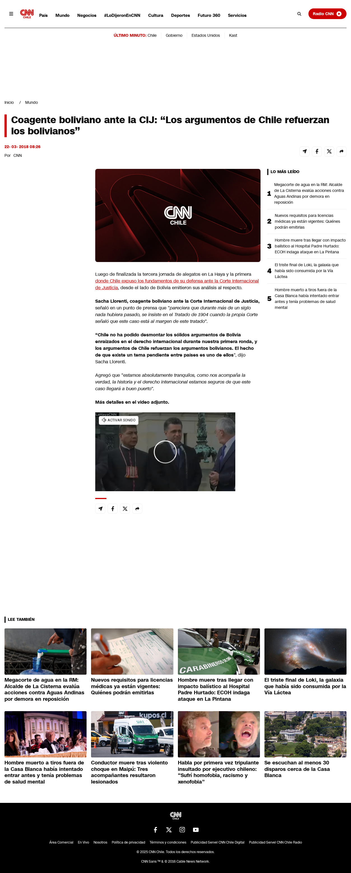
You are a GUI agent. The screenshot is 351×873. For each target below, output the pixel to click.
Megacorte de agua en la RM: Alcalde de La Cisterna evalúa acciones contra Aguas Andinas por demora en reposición (309, 193)
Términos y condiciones (168, 842)
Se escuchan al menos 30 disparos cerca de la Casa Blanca (297, 769)
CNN (17, 155)
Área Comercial (61, 842)
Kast (233, 35)
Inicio (9, 102)
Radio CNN (327, 14)
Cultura (155, 15)
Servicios (237, 15)
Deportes (180, 15)
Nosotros (100, 842)
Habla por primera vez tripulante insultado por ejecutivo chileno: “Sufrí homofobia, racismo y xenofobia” (218, 772)
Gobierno (174, 35)
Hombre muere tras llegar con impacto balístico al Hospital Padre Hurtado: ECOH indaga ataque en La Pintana (310, 246)
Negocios (86, 15)
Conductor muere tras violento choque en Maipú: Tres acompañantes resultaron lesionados (129, 772)
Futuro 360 (209, 15)
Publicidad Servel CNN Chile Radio (275, 842)
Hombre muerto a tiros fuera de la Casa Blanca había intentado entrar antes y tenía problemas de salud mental (307, 298)
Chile (152, 35)
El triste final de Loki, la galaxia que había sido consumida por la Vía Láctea (307, 270)
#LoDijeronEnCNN (122, 15)
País (43, 15)
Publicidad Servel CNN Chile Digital (218, 842)
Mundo (62, 15)
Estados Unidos (206, 35)
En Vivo (83, 842)
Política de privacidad (128, 842)
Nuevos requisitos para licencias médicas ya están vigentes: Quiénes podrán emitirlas (307, 221)
